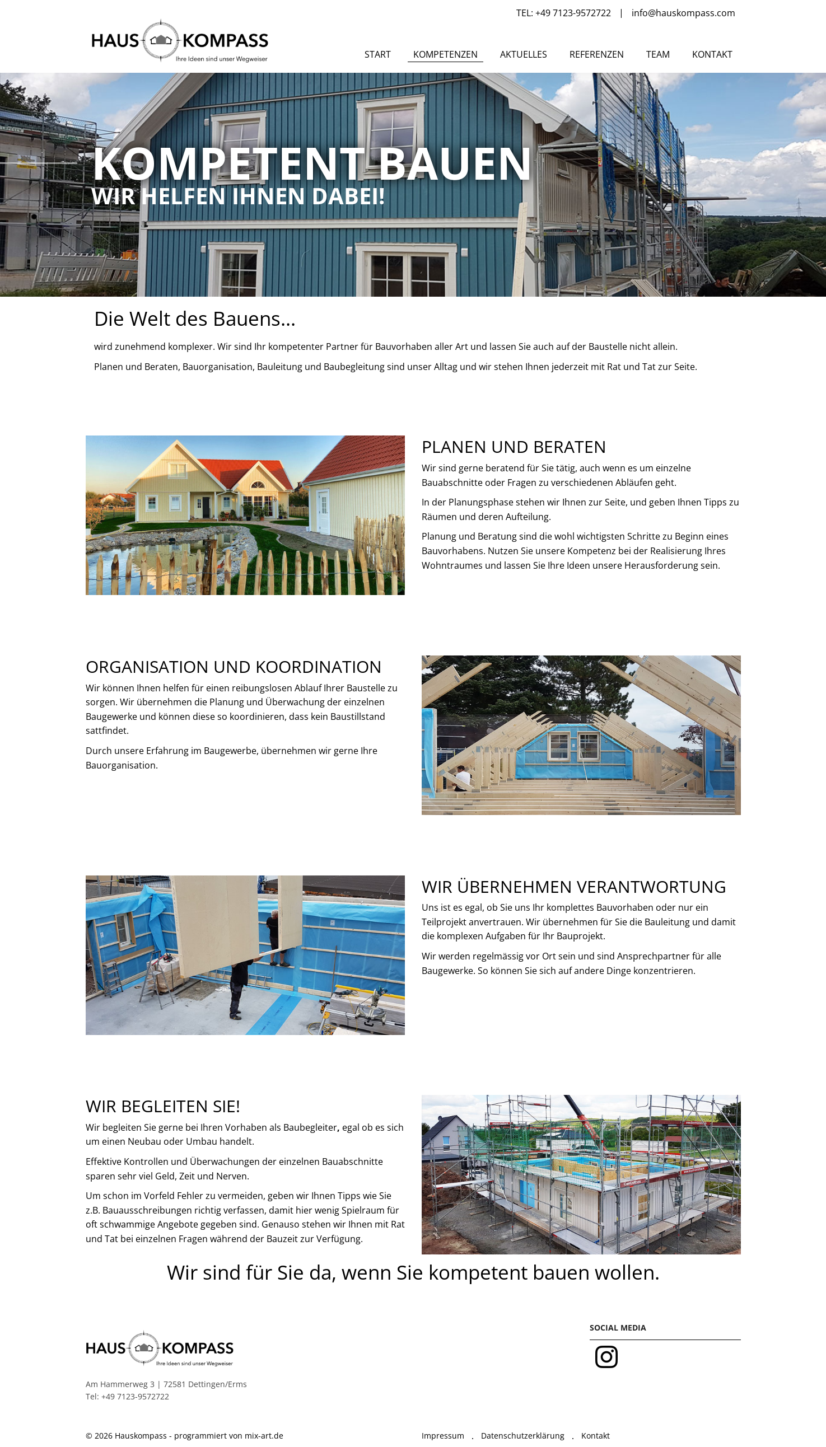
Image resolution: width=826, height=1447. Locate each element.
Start (378, 54)
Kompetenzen (445, 54)
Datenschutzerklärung (522, 1435)
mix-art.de (264, 1435)
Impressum (443, 1435)
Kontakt (712, 54)
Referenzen (597, 54)
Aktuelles (523, 54)
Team (658, 54)
